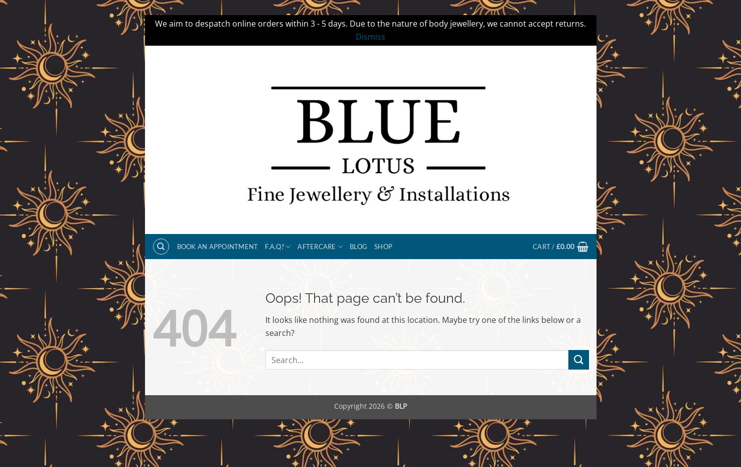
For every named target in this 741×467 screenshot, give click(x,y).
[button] (560, 247)
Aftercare (320, 247)
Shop (383, 247)
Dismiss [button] (370, 36)
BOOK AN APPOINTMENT (217, 247)
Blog (358, 247)
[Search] (161, 247)
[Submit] (578, 360)
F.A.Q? (277, 247)
